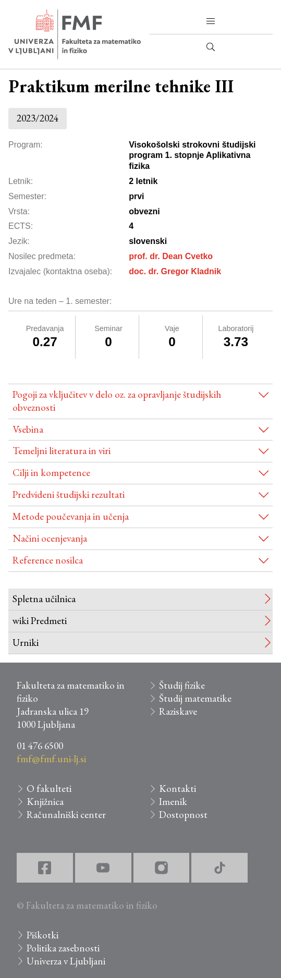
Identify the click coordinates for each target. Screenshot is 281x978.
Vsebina (28, 429)
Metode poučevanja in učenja (71, 516)
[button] (210, 21)
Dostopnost (183, 814)
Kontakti (177, 788)
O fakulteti (49, 788)
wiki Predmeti (40, 620)
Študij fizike (182, 685)
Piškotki (42, 935)
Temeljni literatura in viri (62, 450)
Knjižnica (45, 801)
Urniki (26, 642)
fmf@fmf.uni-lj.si (51, 758)
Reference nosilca (48, 560)
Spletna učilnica (44, 598)
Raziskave (178, 711)
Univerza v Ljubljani (66, 961)
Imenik (173, 801)
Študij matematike (195, 698)
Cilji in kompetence (51, 472)
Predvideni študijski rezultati (69, 494)
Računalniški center (66, 814)
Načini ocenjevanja (50, 538)
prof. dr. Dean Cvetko (171, 256)
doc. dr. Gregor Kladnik (175, 271)
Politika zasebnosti (63, 948)
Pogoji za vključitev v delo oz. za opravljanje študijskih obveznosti (117, 401)
